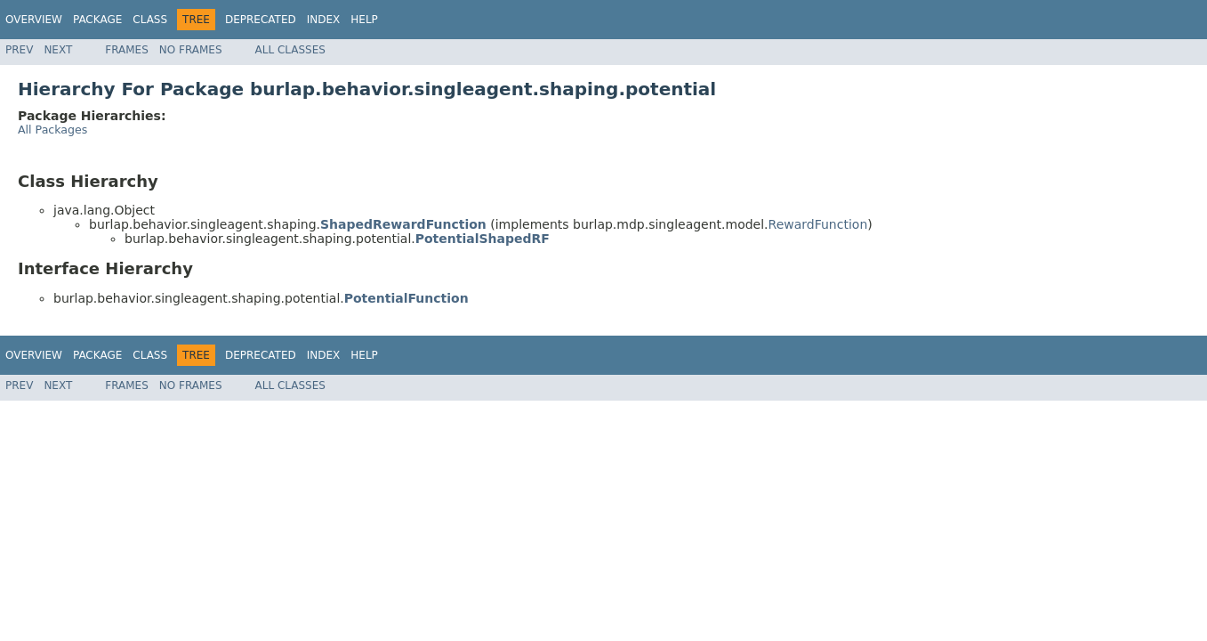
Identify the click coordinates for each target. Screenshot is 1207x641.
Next (58, 50)
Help (364, 19)
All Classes (290, 50)
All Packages (52, 129)
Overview (33, 19)
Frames (127, 50)
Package (97, 19)
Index (324, 19)
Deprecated (260, 19)
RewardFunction (818, 224)
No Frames (190, 50)
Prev (19, 50)
